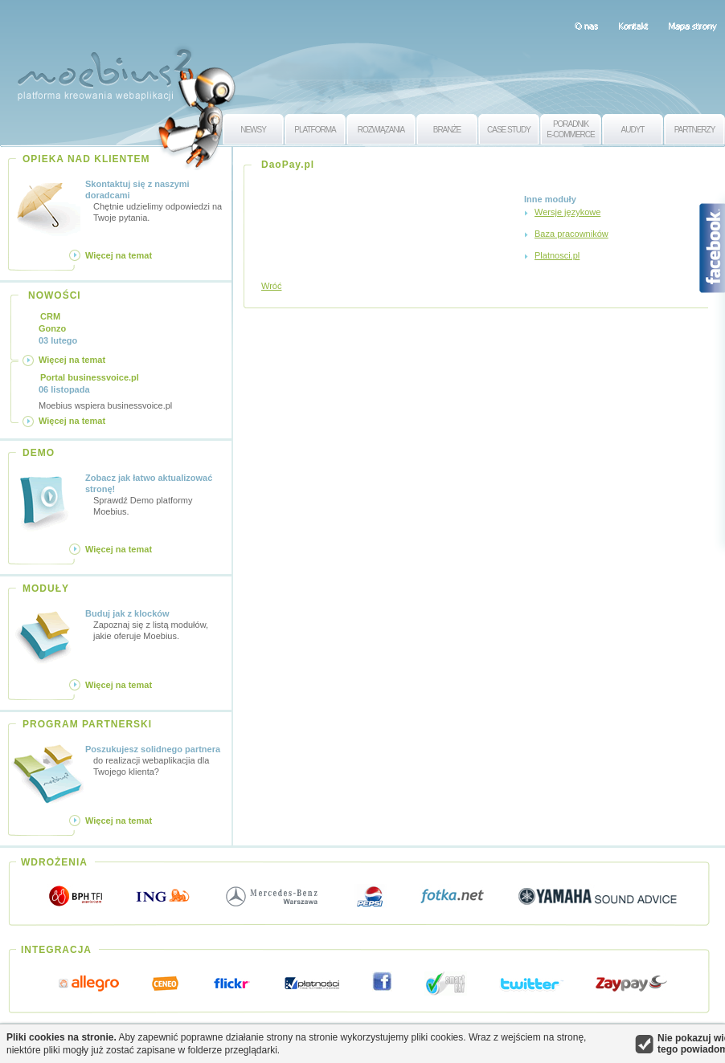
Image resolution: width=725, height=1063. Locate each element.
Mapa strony (692, 26)
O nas (586, 26)
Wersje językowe (567, 212)
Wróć (271, 286)
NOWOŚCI (54, 295)
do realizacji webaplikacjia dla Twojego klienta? (155, 759)
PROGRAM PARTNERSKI (87, 724)
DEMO (39, 452)
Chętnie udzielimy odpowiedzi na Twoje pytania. (155, 200)
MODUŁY (46, 588)
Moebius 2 (104, 70)
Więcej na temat (118, 255)
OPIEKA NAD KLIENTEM (86, 159)
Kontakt (633, 26)
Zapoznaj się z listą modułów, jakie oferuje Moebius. (155, 624)
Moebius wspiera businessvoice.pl (105, 391)
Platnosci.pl (557, 255)
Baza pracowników (571, 233)
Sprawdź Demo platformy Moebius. (155, 494)
